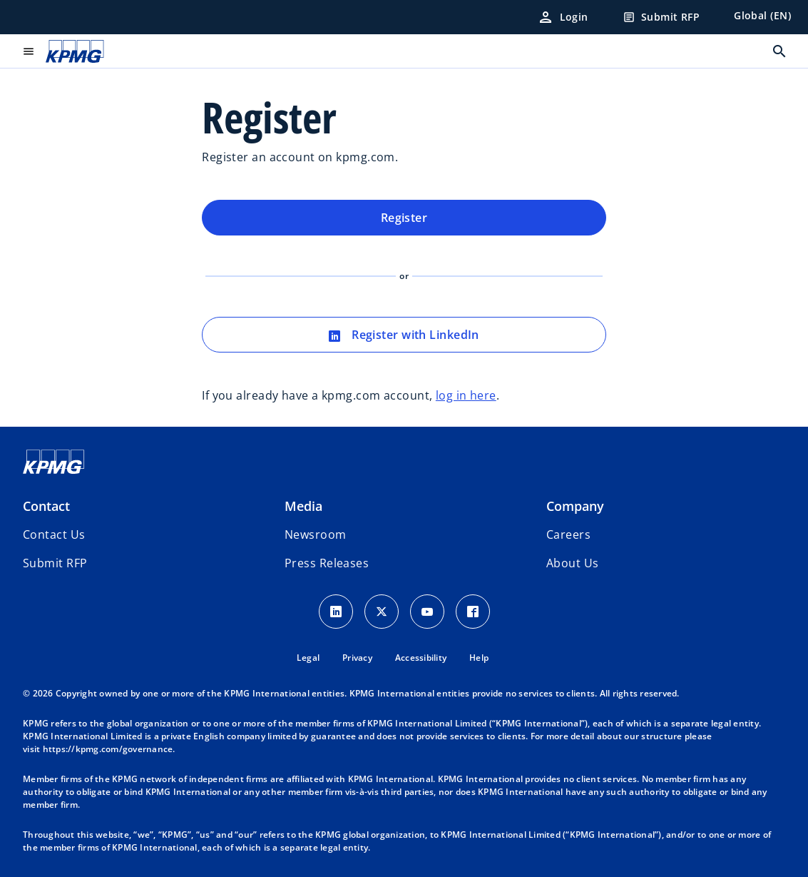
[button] (55, 563)
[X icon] (381, 611)
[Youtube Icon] (427, 611)
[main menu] (28, 51)
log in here (466, 395)
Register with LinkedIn (404, 335)
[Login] (562, 17)
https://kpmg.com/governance (108, 749)
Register (404, 217)
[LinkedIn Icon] (336, 611)
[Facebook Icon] (473, 611)
